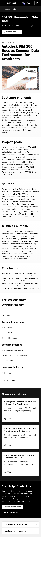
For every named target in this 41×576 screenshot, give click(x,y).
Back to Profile (9, 380)
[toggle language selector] (30, 3)
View (7, 418)
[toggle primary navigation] (4, 3)
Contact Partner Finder (12, 507)
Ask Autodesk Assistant (12, 512)
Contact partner (11, 32)
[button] (20, 524)
